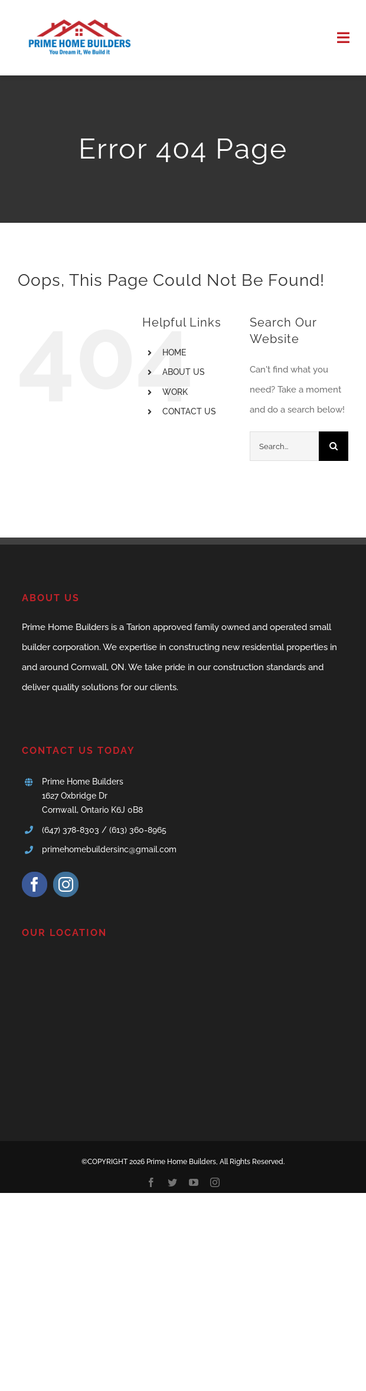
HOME (174, 352)
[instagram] (66, 884)
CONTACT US (189, 411)
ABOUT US (183, 372)
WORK (175, 392)
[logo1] (78, 16)
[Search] (333, 446)
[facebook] (34, 884)
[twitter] (172, 1182)
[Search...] (284, 446)
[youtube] (193, 1182)
